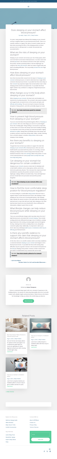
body (13, 248)
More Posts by (28, 301)
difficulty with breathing (16, 104)
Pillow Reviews (9, 422)
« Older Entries (10, 391)
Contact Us (32, 422)
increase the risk (38, 67)
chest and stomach (22, 65)
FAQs (7, 442)
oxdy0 (21, 35)
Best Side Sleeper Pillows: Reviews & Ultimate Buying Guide (16, 335)
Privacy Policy (33, 425)
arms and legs (27, 153)
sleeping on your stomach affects (18, 147)
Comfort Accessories (11, 427)
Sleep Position (34, 35)
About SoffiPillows (34, 420)
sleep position (32, 135)
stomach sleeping (33, 218)
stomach (15, 84)
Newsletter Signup (10, 437)
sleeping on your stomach (19, 98)
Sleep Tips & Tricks (10, 425)
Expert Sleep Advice (11, 439)
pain (16, 61)
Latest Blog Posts (10, 435)
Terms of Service (34, 427)
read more (10, 351)
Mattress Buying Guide (11, 420)
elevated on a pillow (15, 131)
